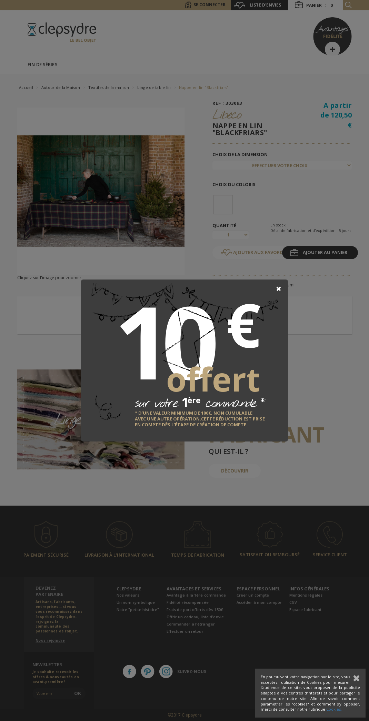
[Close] (278, 288)
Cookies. (334, 709)
